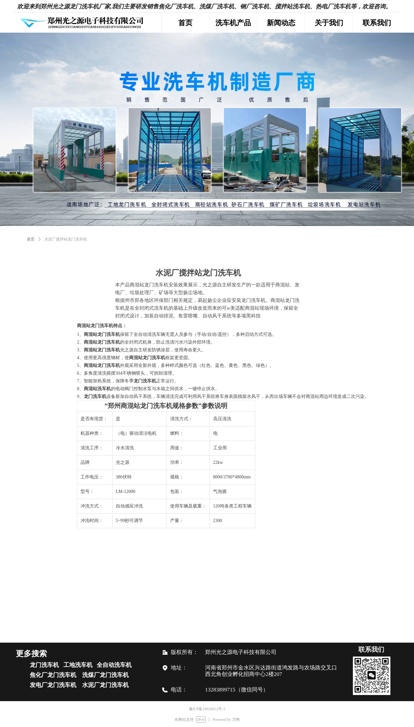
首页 (31, 239)
